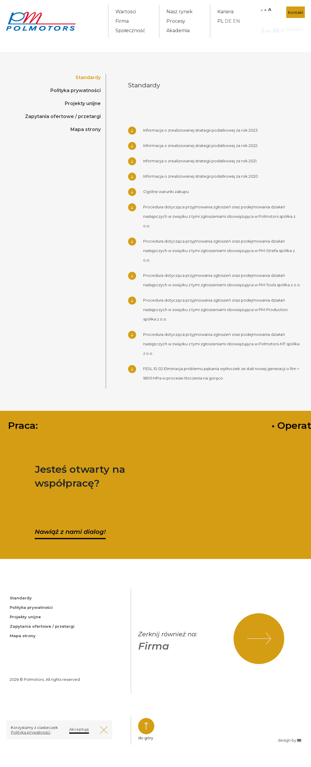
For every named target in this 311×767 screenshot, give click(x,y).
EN (236, 21)
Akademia (178, 30)
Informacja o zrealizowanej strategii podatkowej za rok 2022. (200, 145)
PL (220, 21)
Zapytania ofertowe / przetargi (63, 116)
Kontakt (295, 12)
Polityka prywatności (75, 90)
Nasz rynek (179, 11)
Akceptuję (79, 729)
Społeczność (130, 30)
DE (228, 21)
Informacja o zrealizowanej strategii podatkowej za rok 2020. (201, 176)
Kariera (225, 11)
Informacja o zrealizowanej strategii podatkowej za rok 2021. (200, 160)
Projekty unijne (83, 103)
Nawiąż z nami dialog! (70, 531)
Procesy (175, 21)
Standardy (88, 77)
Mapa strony (85, 129)
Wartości (125, 11)
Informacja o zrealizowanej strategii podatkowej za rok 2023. (201, 130)
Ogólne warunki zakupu (166, 191)
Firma (122, 21)
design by (289, 740)
